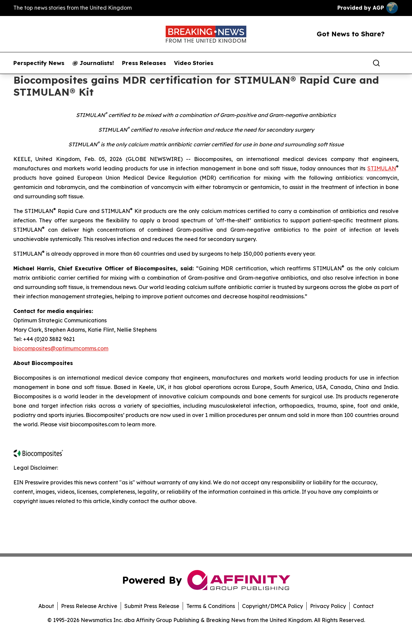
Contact (363, 606)
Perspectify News (38, 63)
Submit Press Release (151, 606)
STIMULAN (381, 168)
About (46, 606)
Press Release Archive (89, 606)
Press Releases (144, 63)
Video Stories (193, 63)
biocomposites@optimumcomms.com (60, 348)
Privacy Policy (328, 606)
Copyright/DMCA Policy (272, 606)
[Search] (376, 63)
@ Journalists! (93, 63)
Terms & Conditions (210, 606)
